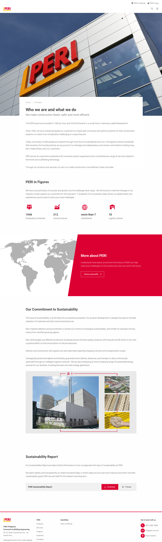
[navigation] (92, 274)
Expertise (40, 535)
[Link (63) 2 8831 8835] (150, 525)
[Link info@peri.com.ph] (150, 531)
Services (40, 528)
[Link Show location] (150, 536)
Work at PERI (66, 524)
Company (40, 539)
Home (28, 102)
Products (40, 524)
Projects (40, 532)
